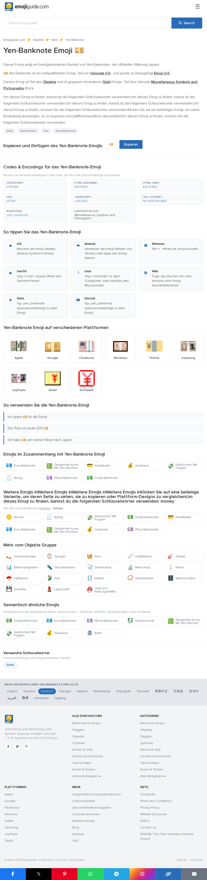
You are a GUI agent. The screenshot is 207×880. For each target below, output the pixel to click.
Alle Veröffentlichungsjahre (91, 807)
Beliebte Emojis (83, 821)
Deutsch (47, 691)
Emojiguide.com (14, 40)
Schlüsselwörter (83, 801)
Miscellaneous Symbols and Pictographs (95, 216)
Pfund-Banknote (62, 478)
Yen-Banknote (65, 131)
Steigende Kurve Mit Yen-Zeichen (62, 466)
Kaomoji (78, 834)
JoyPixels (11, 834)
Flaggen (78, 730)
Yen (46, 131)
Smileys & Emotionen (87, 756)
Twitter (9, 821)
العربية (11, 698)
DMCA (144, 821)
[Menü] (197, 6)
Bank (94, 633)
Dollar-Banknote (102, 478)
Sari (53, 578)
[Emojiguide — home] (27, 6)
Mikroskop (138, 567)
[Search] (186, 23)
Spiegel (55, 556)
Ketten (95, 578)
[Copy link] (168, 874)
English (12, 691)
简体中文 (161, 691)
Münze (15, 517)
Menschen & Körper (86, 723)
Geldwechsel (140, 621)
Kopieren (131, 144)
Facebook (12, 807)
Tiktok (9, 841)
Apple (9, 794)
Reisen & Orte (82, 750)
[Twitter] (17, 746)
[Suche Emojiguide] (88, 23)
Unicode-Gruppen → (86, 776)
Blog (75, 827)
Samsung (11, 827)
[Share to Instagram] (142, 874)
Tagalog (60, 698)
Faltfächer (17, 578)
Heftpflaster (139, 556)
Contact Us (148, 827)
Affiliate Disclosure (153, 814)
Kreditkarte (98, 465)
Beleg (14, 478)
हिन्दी (25, 698)
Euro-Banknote (21, 465)
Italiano (82, 691)
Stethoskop (99, 567)
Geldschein (28, 131)
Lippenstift (57, 589)
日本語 (178, 691)
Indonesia (41, 698)
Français (65, 691)
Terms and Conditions (155, 801)
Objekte (38, 40)
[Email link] (194, 874)
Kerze (176, 567)
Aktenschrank (181, 578)
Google (10, 801)
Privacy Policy (150, 807)
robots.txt (196, 860)
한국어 (194, 691)
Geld (54, 40)
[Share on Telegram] (116, 874)
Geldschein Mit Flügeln (182, 466)
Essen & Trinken (83, 769)
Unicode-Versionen (86, 814)
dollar (10, 665)
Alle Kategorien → (152, 776)
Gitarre (176, 556)
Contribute (147, 794)
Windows (11, 814)
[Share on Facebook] (13, 874)
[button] (35, 185)
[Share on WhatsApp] (91, 874)
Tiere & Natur (81, 763)
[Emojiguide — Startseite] (9, 719)
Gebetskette (140, 578)
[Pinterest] (26, 746)
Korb (94, 556)
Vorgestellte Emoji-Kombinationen (96, 794)
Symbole (78, 743)
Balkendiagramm (22, 567)
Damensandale (21, 556)
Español (29, 691)
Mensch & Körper (152, 723)
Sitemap (182, 860)
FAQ (75, 841)
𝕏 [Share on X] (39, 874)
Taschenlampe (60, 567)
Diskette (16, 589)
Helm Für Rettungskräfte (101, 589)
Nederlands (101, 691)
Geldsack (138, 465)
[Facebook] (8, 746)
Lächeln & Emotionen (155, 756)
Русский (143, 691)
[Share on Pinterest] (65, 874)
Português (123, 691)
